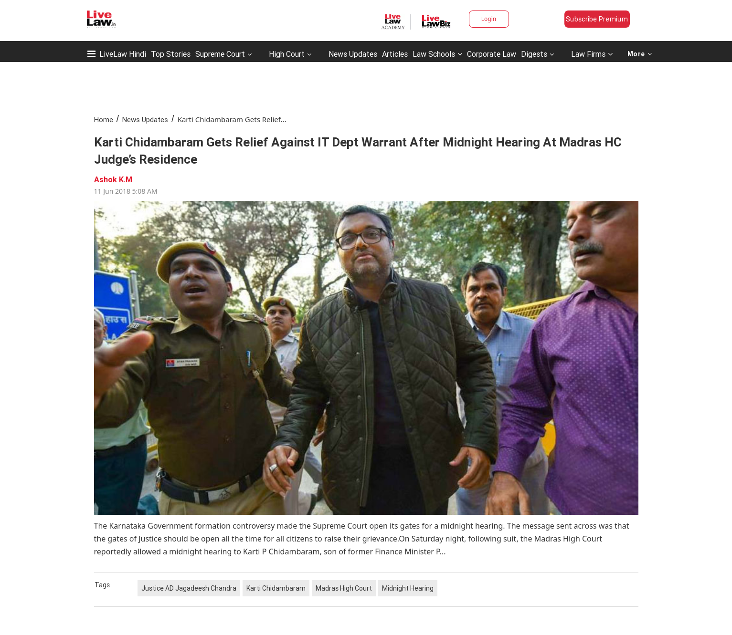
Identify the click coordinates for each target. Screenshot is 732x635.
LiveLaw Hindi (122, 54)
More (639, 54)
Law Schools (437, 54)
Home (103, 119)
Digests (534, 54)
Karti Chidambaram (276, 588)
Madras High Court (344, 588)
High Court (287, 54)
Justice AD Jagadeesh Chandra (188, 588)
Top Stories (171, 54)
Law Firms (592, 54)
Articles (395, 54)
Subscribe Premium (597, 19)
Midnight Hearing (408, 588)
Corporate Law (491, 54)
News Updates (353, 54)
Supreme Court (220, 54)
